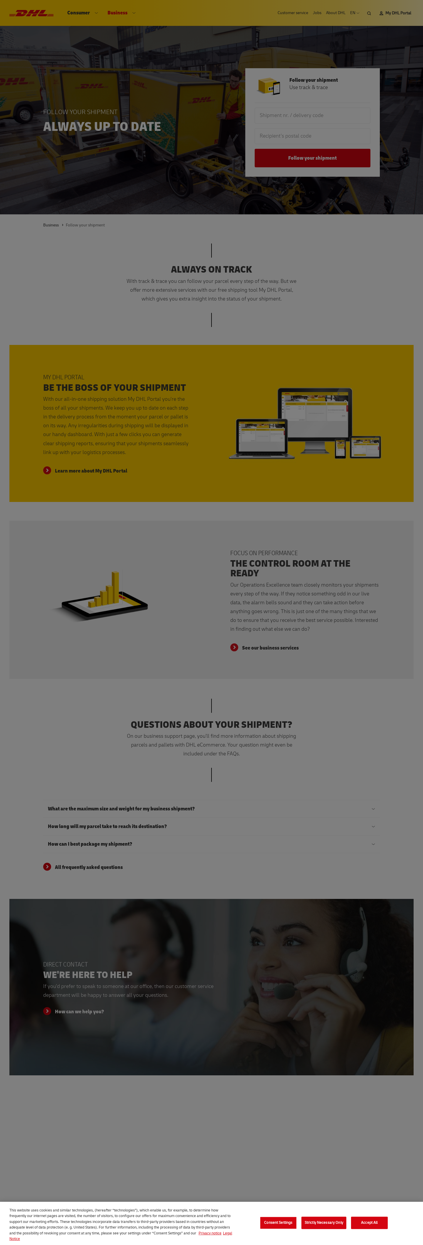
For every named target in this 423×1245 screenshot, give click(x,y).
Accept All (369, 1227)
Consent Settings (278, 1227)
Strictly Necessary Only (324, 1227)
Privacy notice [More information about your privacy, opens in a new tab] (210, 1237)
